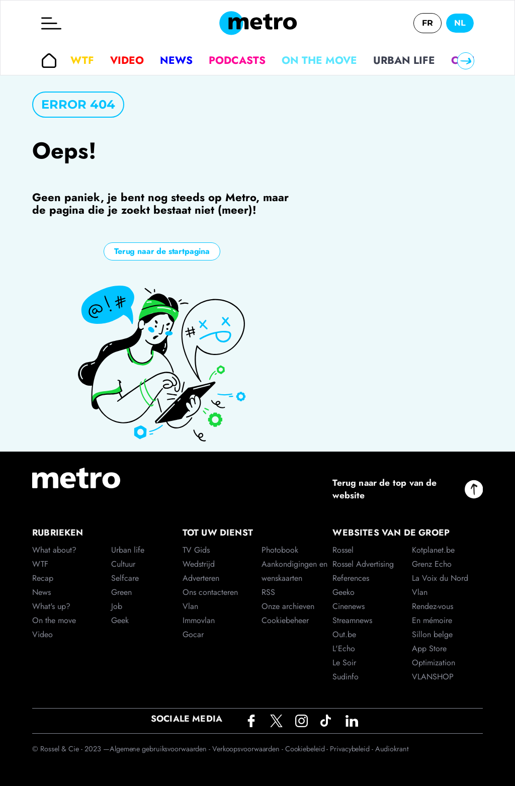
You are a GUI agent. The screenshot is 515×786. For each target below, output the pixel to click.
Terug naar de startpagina (162, 251)
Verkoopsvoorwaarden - (248, 749)
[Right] (465, 60)
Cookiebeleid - (307, 749)
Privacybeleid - (352, 749)
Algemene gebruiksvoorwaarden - (161, 749)
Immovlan (199, 620)
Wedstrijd (199, 564)
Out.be (344, 634)
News (176, 60)
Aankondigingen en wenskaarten (294, 571)
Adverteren (201, 578)
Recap (42, 578)
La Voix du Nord (440, 578)
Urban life (404, 60)
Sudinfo (345, 676)
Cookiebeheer (285, 620)
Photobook (280, 550)
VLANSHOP (433, 676)
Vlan (190, 606)
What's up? (51, 606)
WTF (82, 60)
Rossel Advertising (363, 564)
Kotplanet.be (433, 550)
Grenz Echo (432, 564)
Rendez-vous (432, 606)
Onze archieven (288, 606)
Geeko (343, 592)
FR (427, 23)
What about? (54, 550)
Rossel (343, 550)
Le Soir (344, 662)
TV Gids (196, 550)
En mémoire (432, 620)
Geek (120, 620)
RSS (268, 592)
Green (121, 592)
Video (127, 60)
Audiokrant (391, 749)
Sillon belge (432, 634)
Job (116, 606)
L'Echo (343, 648)
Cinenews (348, 606)
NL (460, 23)
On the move (319, 60)
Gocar (193, 634)
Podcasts (237, 60)
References (350, 578)
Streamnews (352, 620)
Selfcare (125, 578)
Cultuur (123, 564)
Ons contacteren (210, 592)
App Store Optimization (433, 655)
